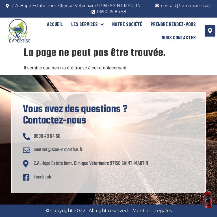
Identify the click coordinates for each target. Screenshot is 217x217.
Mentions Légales (152, 210)
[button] (210, 31)
